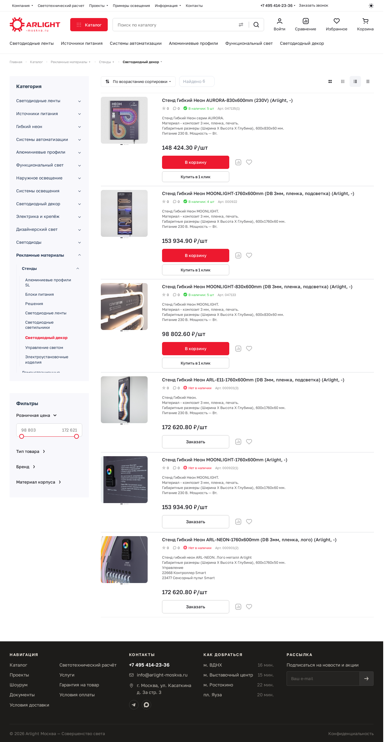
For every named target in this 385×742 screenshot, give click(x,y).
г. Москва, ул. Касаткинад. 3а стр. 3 (164, 688)
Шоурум (19, 684)
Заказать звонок (313, 5)
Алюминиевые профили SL (48, 282)
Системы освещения (37, 190)
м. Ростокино (218, 684)
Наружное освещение (39, 177)
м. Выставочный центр (228, 674)
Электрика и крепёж (37, 216)
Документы (22, 694)
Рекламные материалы (40, 255)
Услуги (66, 674)
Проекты (19, 674)
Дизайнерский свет (37, 229)
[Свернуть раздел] (79, 255)
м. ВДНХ (212, 664)
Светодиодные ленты (38, 100)
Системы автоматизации (42, 139)
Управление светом (44, 347)
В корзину (195, 162)
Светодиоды (28, 242)
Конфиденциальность (351, 733)
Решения (34, 303)
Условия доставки (29, 704)
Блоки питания (39, 294)
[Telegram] (134, 705)
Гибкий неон (29, 126)
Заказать (195, 441)
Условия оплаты (77, 694)
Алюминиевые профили (40, 151)
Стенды (29, 268)
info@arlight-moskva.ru (162, 674)
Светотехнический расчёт (87, 664)
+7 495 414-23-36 (276, 5)
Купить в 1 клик (196, 176)
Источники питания (37, 113)
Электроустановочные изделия (46, 359)
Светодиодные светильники (39, 325)
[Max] (146, 705)
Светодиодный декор (38, 203)
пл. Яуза (212, 694)
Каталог (18, 664)
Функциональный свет (40, 164)
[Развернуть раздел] (79, 101)
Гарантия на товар (79, 684)
